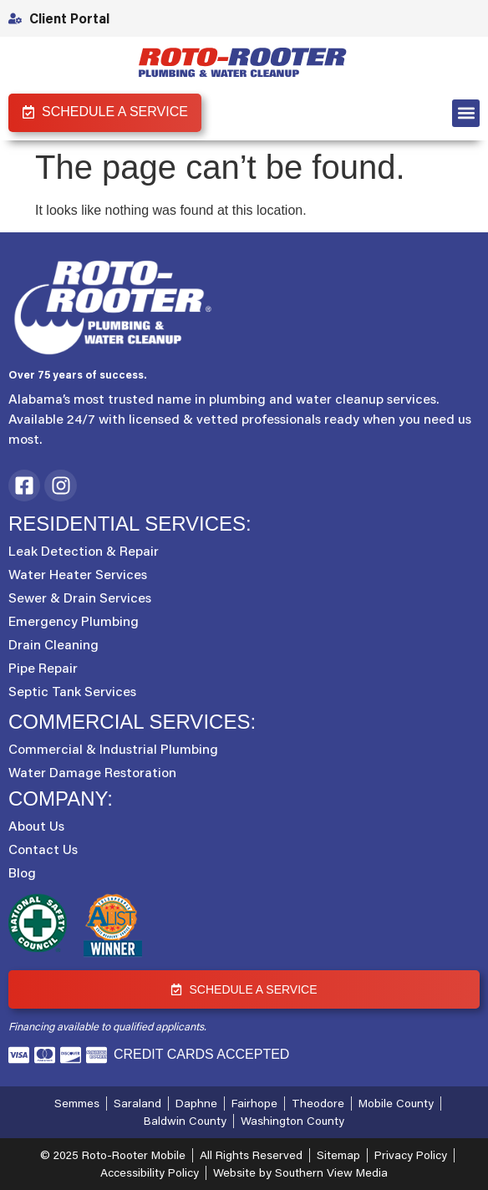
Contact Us (43, 849)
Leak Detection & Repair (83, 550)
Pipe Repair (43, 667)
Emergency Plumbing (73, 621)
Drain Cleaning (53, 644)
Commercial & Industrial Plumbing (113, 748)
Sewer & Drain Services (79, 597)
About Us (36, 825)
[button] (466, 113)
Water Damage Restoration (92, 772)
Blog (22, 872)
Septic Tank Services (72, 691)
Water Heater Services (77, 574)
